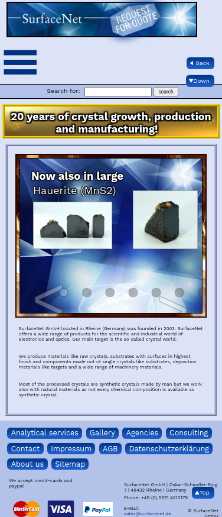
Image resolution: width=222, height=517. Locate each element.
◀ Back (200, 63)
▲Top (202, 492)
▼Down (199, 80)
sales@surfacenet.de (147, 513)
